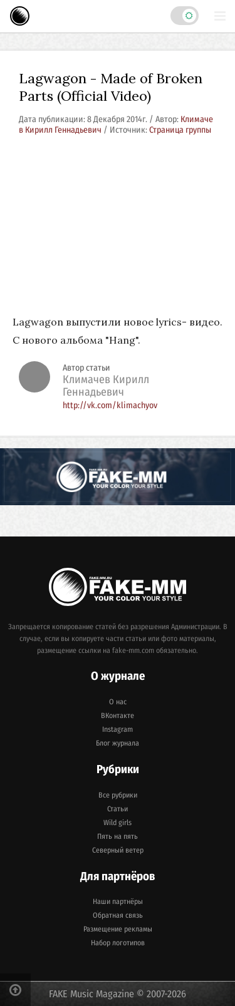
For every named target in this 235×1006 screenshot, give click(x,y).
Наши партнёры (118, 901)
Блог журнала (117, 743)
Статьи (117, 808)
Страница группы (180, 130)
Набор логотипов (118, 942)
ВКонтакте (117, 715)
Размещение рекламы (117, 929)
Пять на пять (117, 836)
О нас (118, 701)
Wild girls (117, 822)
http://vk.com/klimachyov (110, 405)
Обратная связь (118, 915)
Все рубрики (117, 795)
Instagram (117, 729)
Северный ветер (118, 850)
